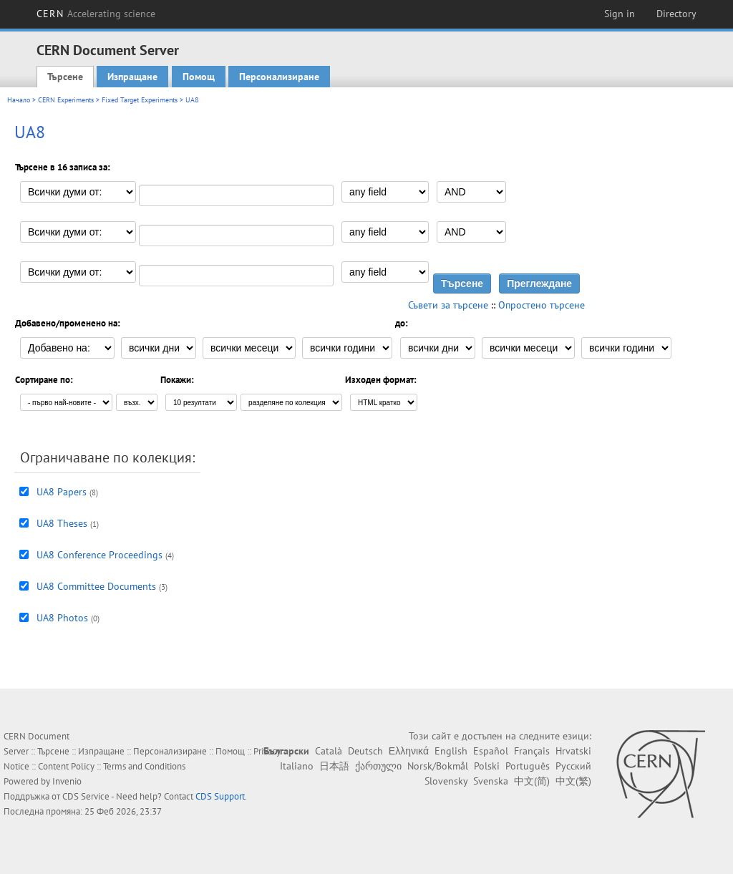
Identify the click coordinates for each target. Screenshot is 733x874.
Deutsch (365, 750)
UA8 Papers (62, 491)
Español (490, 750)
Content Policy (66, 766)
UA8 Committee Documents (96, 586)
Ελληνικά (409, 750)
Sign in (619, 13)
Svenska (490, 781)
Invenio (67, 781)
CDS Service (86, 796)
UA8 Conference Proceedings (99, 554)
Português (527, 765)
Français (532, 750)
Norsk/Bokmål (437, 765)
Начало (18, 100)
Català (328, 750)
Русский (573, 765)
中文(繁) (573, 781)
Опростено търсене (541, 304)
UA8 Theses (62, 523)
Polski (487, 765)
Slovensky (445, 781)
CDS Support (220, 796)
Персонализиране (279, 76)
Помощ (199, 76)
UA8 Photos (62, 617)
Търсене (65, 76)
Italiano (297, 765)
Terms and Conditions (144, 766)
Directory (676, 13)
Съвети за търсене (448, 304)
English (451, 750)
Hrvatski (573, 750)
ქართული (378, 765)
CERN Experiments (66, 100)
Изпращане (132, 76)
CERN (96, 13)
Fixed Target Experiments (140, 100)
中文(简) (532, 781)
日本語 (334, 765)
